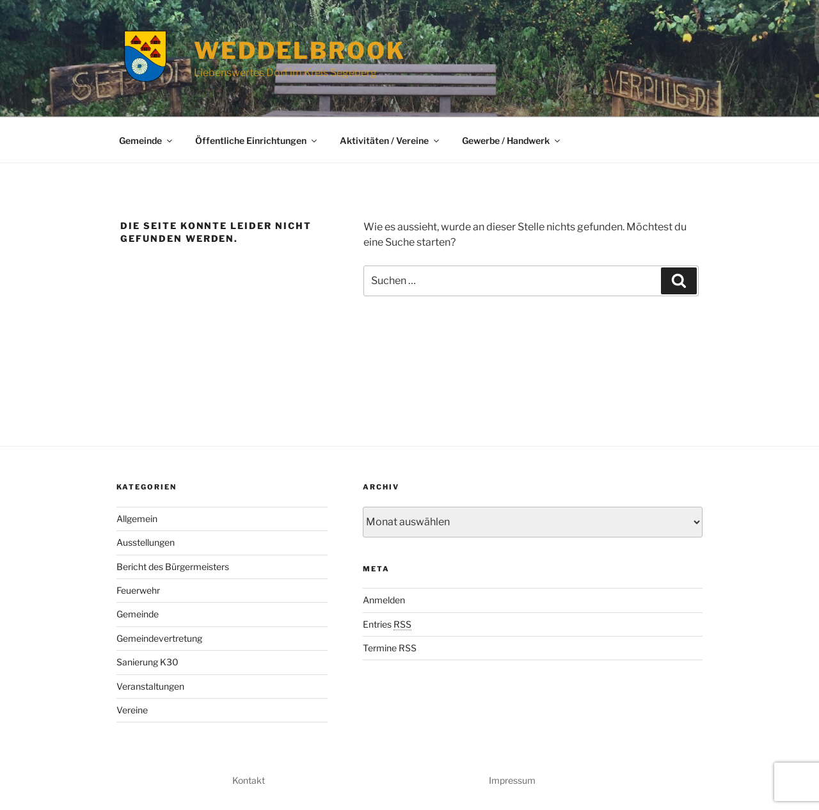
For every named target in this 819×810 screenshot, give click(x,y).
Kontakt (248, 780)
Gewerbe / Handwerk (512, 140)
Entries (387, 624)
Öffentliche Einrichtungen (257, 140)
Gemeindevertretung (159, 638)
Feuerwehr (138, 590)
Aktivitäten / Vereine (390, 140)
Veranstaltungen (150, 686)
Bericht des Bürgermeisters (172, 566)
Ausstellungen (145, 542)
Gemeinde (146, 140)
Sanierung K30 (147, 661)
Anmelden (384, 599)
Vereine (132, 709)
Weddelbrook (300, 50)
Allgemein (136, 518)
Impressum (512, 780)
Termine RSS (390, 647)
